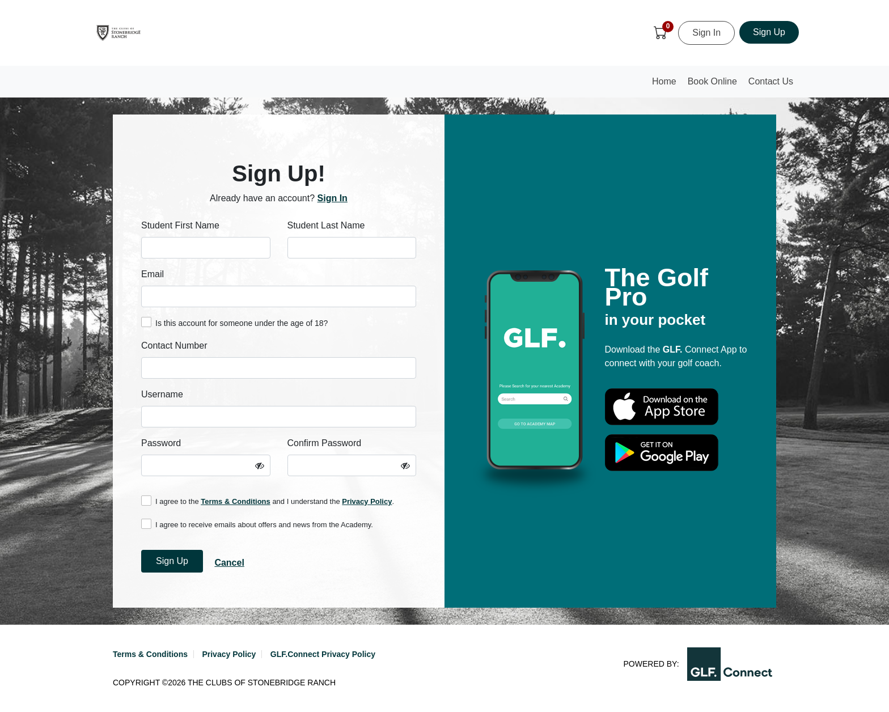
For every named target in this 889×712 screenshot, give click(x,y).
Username (162, 394)
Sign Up (769, 32)
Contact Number (174, 345)
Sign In (706, 32)
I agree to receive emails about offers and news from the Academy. (257, 524)
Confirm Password (324, 443)
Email (152, 274)
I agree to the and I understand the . (267, 500)
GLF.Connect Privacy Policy (322, 654)
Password (161, 443)
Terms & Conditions (235, 501)
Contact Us (770, 81)
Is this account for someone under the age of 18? (234, 322)
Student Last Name (326, 225)
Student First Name (180, 225)
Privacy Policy (367, 501)
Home (666, 85)
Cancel (229, 562)
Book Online (712, 81)
